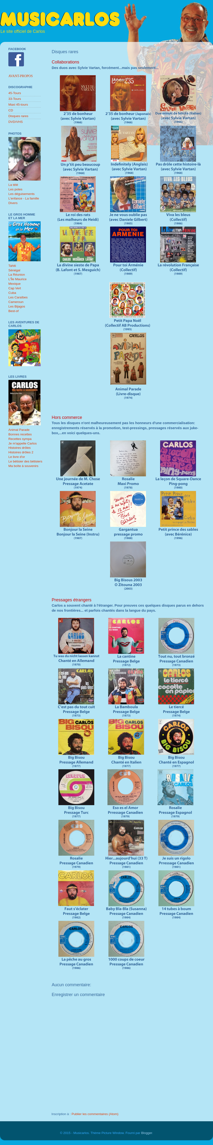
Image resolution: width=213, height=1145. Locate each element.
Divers (12, 203)
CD (10, 110)
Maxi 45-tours (18, 104)
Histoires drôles (19, 448)
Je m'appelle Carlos (22, 443)
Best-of (13, 311)
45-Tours (14, 93)
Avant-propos (20, 76)
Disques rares (18, 116)
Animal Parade (19, 430)
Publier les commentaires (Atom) (95, 1114)
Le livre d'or (16, 457)
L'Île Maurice (17, 279)
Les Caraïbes (18, 297)
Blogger (146, 1133)
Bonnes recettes (20, 434)
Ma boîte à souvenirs (23, 466)
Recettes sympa (20, 439)
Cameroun (15, 302)
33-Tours (14, 99)
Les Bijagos (16, 306)
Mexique (14, 283)
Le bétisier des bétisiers (25, 461)
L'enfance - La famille (23, 198)
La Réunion (16, 274)
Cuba (12, 293)
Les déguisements (21, 194)
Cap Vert (14, 288)
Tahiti (12, 266)
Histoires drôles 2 (20, 452)
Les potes (15, 189)
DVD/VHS (15, 122)
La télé (13, 185)
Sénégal (14, 270)
